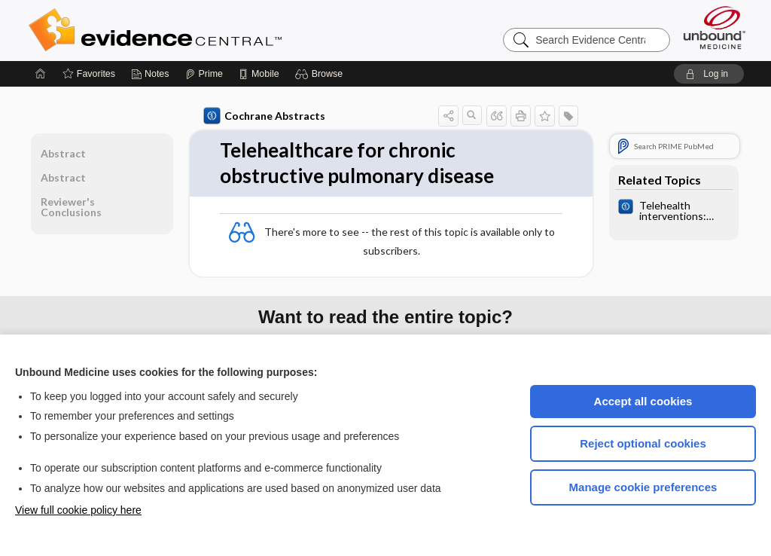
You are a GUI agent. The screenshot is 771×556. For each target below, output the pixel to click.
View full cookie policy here (78, 510)
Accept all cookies (643, 401)
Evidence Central (215, 30)
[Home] (40, 74)
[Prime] (204, 74)
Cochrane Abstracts (264, 116)
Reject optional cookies (643, 443)
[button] (321, 74)
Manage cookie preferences (643, 487)
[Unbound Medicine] (714, 27)
